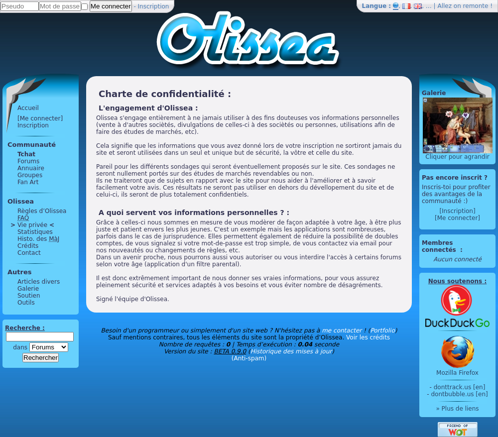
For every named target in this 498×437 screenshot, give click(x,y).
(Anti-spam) (249, 358)
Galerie (28, 288)
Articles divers (38, 281)
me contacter (342, 330)
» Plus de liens (457, 408)
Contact (29, 252)
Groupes (29, 175)
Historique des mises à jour (291, 351)
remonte (476, 5)
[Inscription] (457, 211)
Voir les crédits (368, 337)
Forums (28, 161)
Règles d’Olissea (41, 211)
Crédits (27, 245)
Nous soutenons (455, 281)
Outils (26, 302)
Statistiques (35, 231)
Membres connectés (440, 246)
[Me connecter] (40, 118)
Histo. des (38, 238)
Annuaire (30, 168)
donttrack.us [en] (460, 387)
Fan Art (27, 182)
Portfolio (382, 330)
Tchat (26, 154)
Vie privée (32, 224)
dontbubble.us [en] (459, 394)
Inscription (153, 6)
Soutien (28, 295)
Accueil (28, 108)
